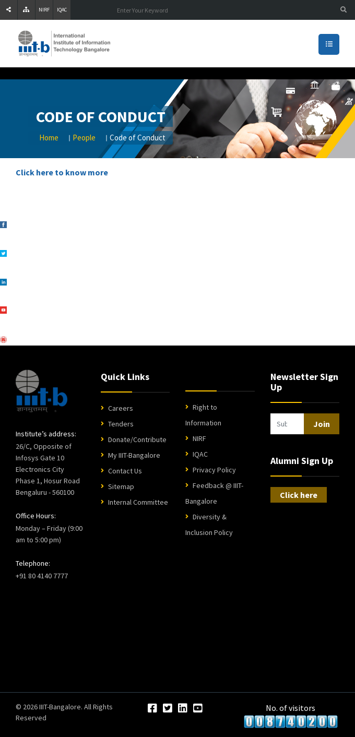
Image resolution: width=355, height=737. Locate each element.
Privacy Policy (214, 469)
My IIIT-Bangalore (134, 455)
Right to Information (203, 414)
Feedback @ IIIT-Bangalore (214, 493)
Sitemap (121, 486)
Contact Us (125, 471)
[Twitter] (167, 709)
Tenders (121, 424)
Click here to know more (62, 172)
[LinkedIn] (182, 709)
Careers (120, 408)
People (84, 137)
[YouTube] (198, 709)
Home (48, 137)
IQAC (62, 9)
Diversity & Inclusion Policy (209, 524)
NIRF (44, 9)
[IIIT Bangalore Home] (41, 390)
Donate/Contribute (137, 439)
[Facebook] (152, 709)
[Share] (8, 10)
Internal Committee (138, 502)
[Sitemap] (26, 10)
